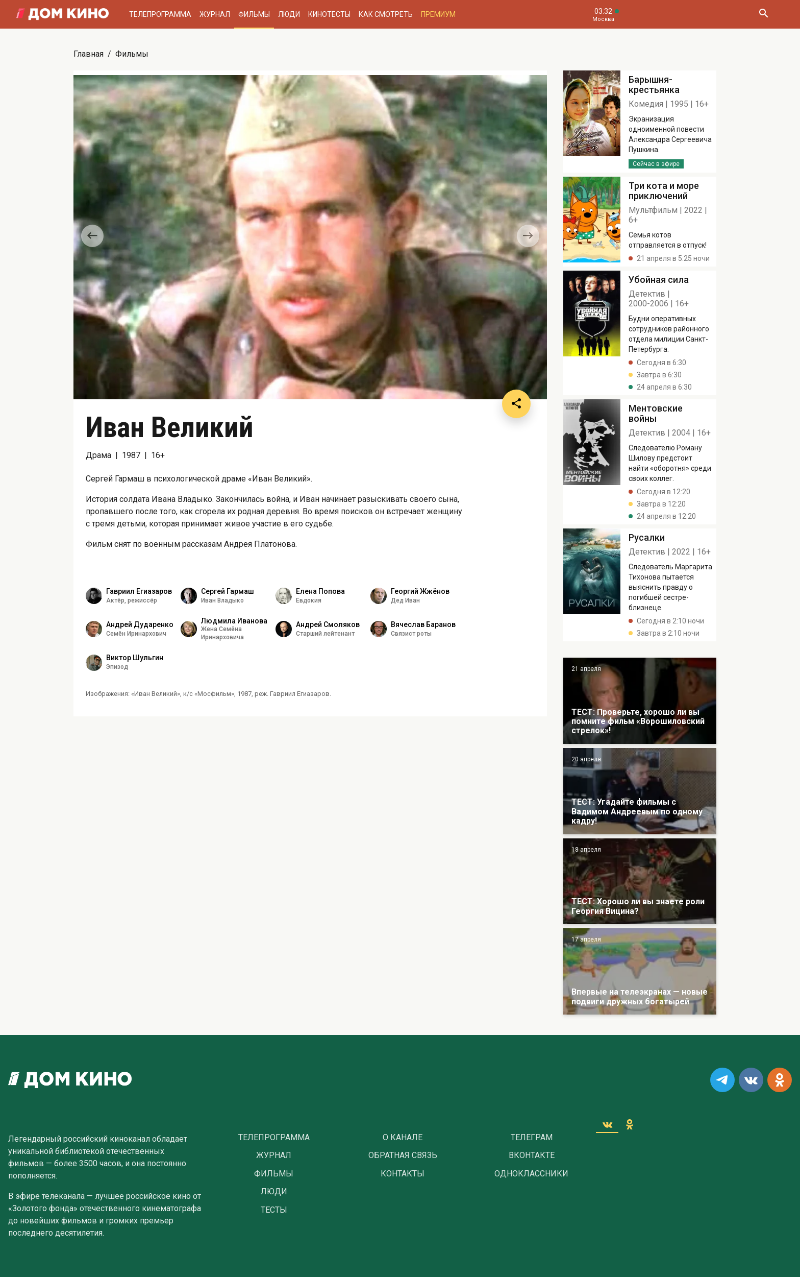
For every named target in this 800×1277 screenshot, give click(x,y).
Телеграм (532, 1137)
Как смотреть (386, 14)
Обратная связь (402, 1155)
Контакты (402, 1173)
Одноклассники (531, 1173)
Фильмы (254, 14)
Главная (88, 54)
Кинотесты (329, 14)
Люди (289, 14)
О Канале (402, 1137)
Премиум (438, 14)
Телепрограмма (160, 14)
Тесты (274, 1210)
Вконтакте (532, 1155)
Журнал (214, 14)
